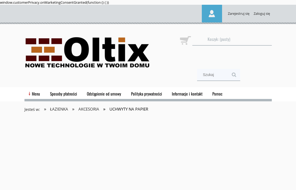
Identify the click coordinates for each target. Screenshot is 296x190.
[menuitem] (36, 93)
